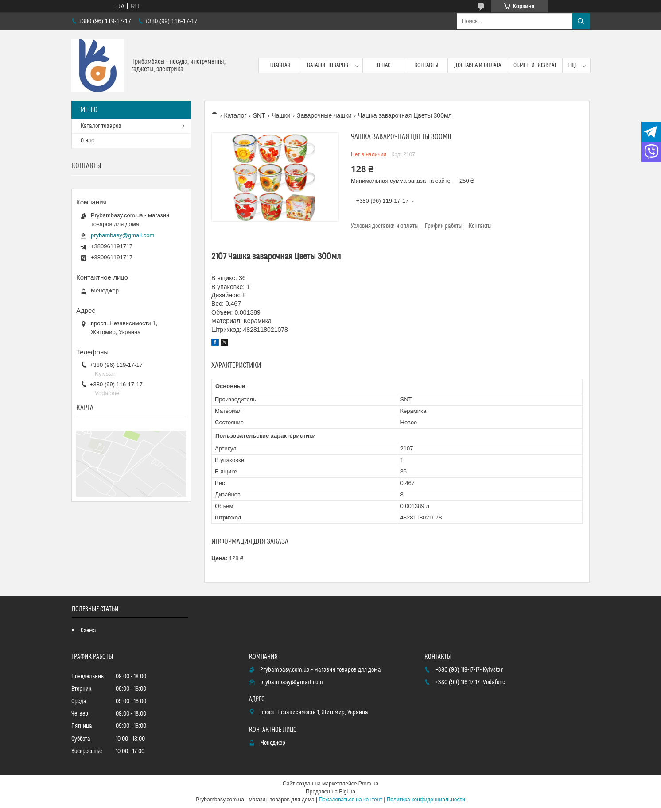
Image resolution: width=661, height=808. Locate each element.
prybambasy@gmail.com (122, 235)
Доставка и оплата (477, 65)
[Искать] (581, 21)
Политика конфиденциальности (426, 799)
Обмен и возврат (534, 65)
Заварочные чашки (324, 115)
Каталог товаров (327, 65)
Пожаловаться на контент (350, 799)
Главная (280, 65)
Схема (88, 630)
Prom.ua (368, 784)
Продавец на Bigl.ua (330, 792)
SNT (259, 115)
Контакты (426, 65)
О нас (384, 65)
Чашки (281, 115)
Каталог (235, 115)
